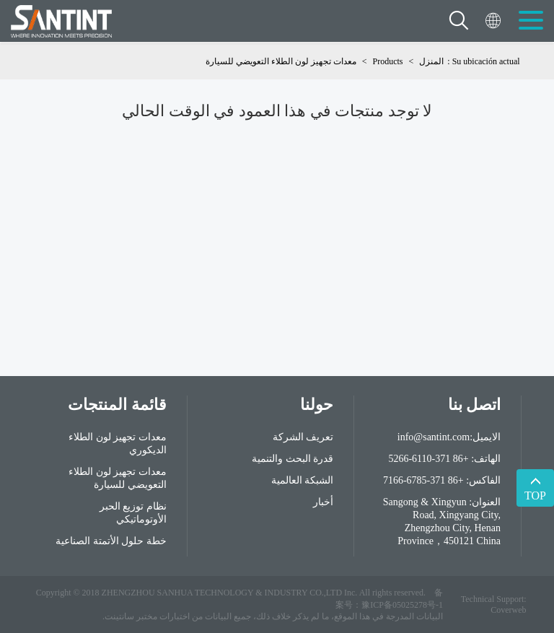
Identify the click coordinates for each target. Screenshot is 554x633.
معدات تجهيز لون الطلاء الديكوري (118, 443)
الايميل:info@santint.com (449, 437)
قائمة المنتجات (117, 405)
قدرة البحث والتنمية (292, 458)
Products (388, 61)
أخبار (323, 502)
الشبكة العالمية (302, 480)
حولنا (316, 405)
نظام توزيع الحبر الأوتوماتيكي (133, 513)
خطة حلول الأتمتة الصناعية (111, 541)
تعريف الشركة (303, 437)
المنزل (431, 61)
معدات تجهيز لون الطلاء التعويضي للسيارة (281, 61)
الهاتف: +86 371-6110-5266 (444, 458)
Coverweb (508, 610)
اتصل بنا (474, 405)
